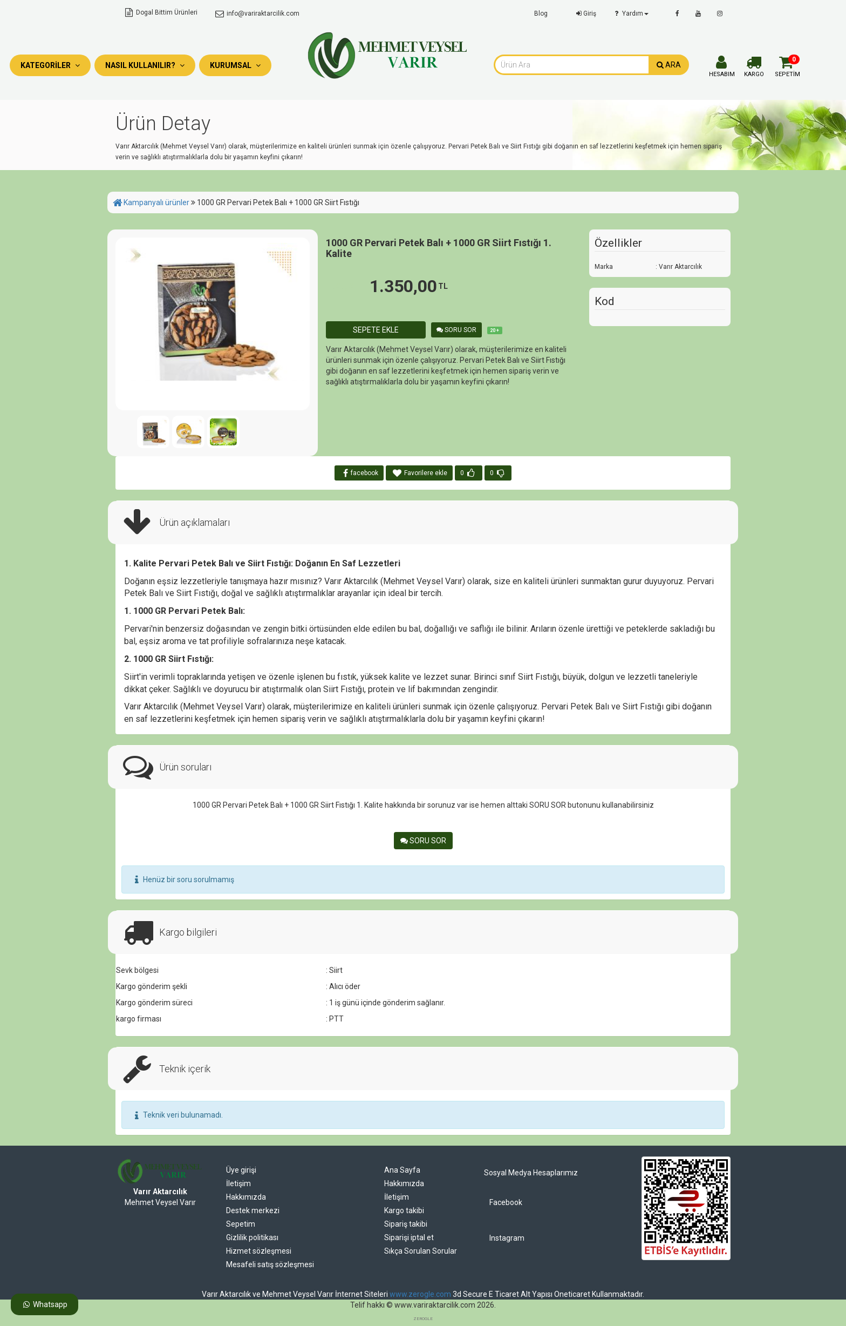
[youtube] (698, 13)
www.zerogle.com (420, 1294)
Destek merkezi (252, 1210)
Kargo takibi (404, 1210)
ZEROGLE (423, 1318)
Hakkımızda (246, 1197)
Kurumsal (235, 65)
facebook (359, 473)
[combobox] (571, 65)
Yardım (630, 13)
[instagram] (720, 13)
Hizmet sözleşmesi (258, 1251)
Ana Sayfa (402, 1170)
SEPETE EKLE (376, 330)
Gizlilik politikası (252, 1237)
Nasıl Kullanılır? (145, 65)
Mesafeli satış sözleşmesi (270, 1264)
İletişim (238, 1183)
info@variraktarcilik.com (256, 13)
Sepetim (240, 1224)
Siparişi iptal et (409, 1237)
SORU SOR (456, 330)
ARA (669, 64)
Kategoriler (50, 65)
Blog (541, 13)
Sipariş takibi (405, 1224)
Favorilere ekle (419, 473)
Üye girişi (241, 1170)
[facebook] (677, 13)
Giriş (585, 13)
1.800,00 (346, 286)
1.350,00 (409, 286)
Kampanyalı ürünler (156, 202)
